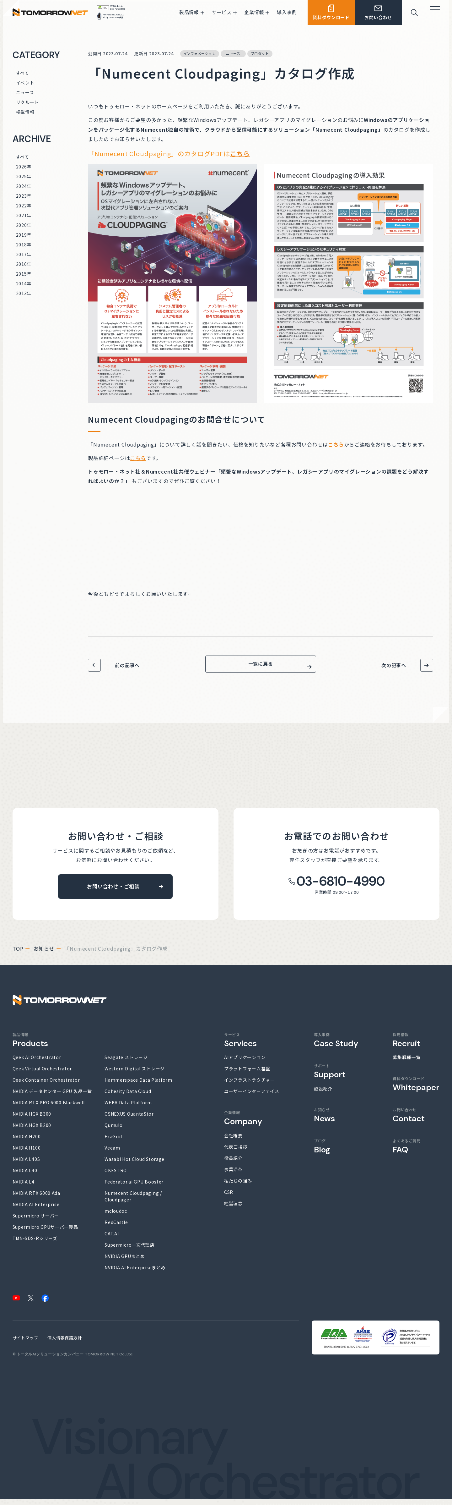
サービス (240, 1045)
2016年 (24, 264)
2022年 (24, 205)
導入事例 (336, 1045)
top (18, 954)
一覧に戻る (260, 666)
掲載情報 (25, 112)
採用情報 (406, 1045)
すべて (22, 73)
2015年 (24, 274)
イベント (25, 83)
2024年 (24, 186)
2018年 (24, 244)
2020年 (24, 225)
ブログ (322, 1152)
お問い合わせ (409, 1121)
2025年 (24, 176)
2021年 (24, 215)
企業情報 (243, 1123)
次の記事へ (393, 665)
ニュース (25, 92)
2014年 (24, 283)
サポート (330, 1076)
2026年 (24, 166)
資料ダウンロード (416, 1089)
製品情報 (30, 1045)
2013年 (24, 293)
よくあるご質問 (406, 1152)
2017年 (24, 254)
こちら (240, 153)
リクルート (27, 102)
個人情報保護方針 (64, 1344)
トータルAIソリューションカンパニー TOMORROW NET (68, 1360)
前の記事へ (127, 665)
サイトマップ (25, 1344)
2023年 (24, 196)
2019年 (24, 235)
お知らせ (44, 954)
